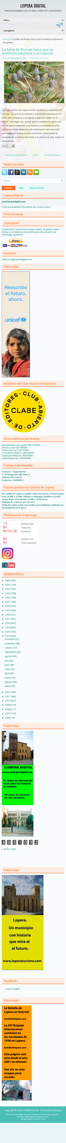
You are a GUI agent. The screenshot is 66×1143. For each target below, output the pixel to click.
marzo (8, 677)
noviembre (10, 643)
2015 (8, 627)
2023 (8, 593)
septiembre (11, 652)
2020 (8, 606)
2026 (8, 580)
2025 (8, 584)
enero (8, 686)
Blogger (58, 1110)
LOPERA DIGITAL (33, 5)
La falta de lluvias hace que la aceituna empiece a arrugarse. (28, 51)
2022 (8, 597)
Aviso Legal (10, 849)
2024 (8, 589)
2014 (8, 631)
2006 (8, 717)
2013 (8, 636)
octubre (9, 647)
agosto (8, 656)
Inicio (36, 155)
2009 (8, 705)
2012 (8, 692)
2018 (8, 614)
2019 (8, 610)
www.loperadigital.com (16, 58)
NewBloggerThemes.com (33, 1119)
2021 (8, 601)
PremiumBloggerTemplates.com (33, 1117)
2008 (8, 709)
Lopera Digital (12, 989)
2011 (8, 696)
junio (7, 665)
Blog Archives (37, 188)
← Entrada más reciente (15, 155)
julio (7, 660)
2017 (8, 619)
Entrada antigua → (54, 155)
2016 (8, 623)
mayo (8, 669)
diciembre (10, 639)
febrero (9, 682)
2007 (8, 713)
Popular (8, 188)
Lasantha (55, 1114)
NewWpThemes (23, 1114)
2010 (8, 700)
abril (7, 673)
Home (6, 39)
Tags (21, 188)
